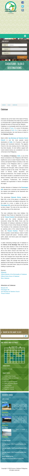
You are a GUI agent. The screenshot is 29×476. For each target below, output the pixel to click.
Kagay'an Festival (9, 389)
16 (6, 357)
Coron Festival (8, 368)
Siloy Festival (7, 385)
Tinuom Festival (5, 293)
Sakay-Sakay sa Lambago (11, 378)
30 (6, 362)
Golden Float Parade (10, 376)
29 (23, 359)
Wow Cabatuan (5, 278)
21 (20, 357)
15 (23, 355)
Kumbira (6, 379)
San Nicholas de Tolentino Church (10, 291)
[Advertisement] (14, 24)
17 (9, 357)
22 (23, 357)
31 (9, 362)
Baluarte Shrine (16, 197)
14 (20, 355)
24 (9, 359)
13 (18, 355)
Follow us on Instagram (22, 10)
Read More (5, 412)
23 (6, 359)
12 (15, 355)
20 (18, 357)
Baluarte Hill (4, 288)
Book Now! (22, 57)
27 (18, 359)
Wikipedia (3, 272)
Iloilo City (14, 130)
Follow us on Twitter (22, 6)
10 (9, 355)
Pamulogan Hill (5, 289)
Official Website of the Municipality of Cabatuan (14, 274)
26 (15, 359)
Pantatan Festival (9, 387)
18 (12, 357)
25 (12, 359)
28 (20, 359)
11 (12, 355)
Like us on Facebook (22, 2)
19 (15, 357)
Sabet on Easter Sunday (11, 383)
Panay (11, 128)
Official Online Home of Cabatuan (10, 276)
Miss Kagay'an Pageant (10, 381)
